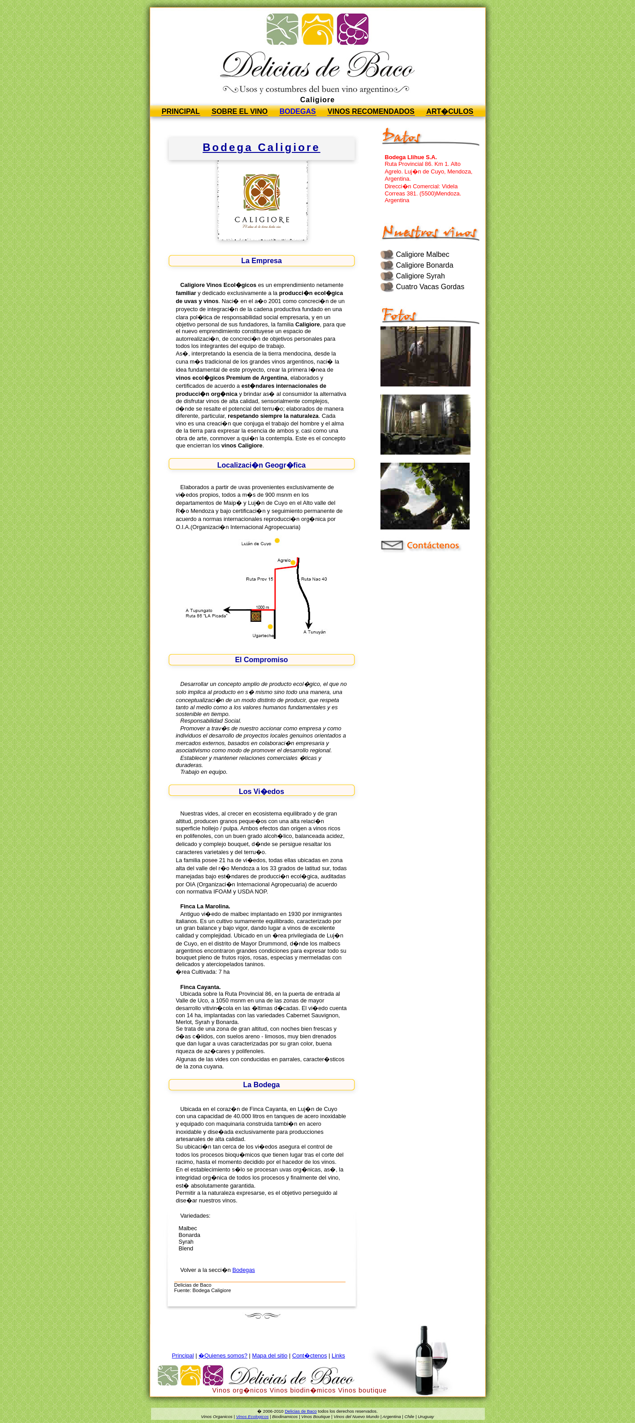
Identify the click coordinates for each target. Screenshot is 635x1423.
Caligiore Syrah (420, 276)
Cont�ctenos (309, 1355)
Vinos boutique (362, 1390)
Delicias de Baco (300, 1411)
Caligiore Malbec (422, 254)
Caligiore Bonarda (425, 265)
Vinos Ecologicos (252, 1416)
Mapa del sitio (269, 1355)
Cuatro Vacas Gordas (430, 287)
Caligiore (317, 100)
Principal (181, 111)
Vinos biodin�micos (303, 1390)
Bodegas (298, 111)
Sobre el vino (240, 111)
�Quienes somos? (223, 1355)
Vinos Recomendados (371, 111)
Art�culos (449, 111)
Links (338, 1355)
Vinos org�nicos (240, 1390)
